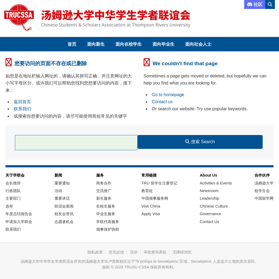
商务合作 (103, 183)
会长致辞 (13, 183)
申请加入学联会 (18, 222)
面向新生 (96, 44)
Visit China (150, 206)
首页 (72, 44)
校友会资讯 (64, 214)
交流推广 (103, 191)
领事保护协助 (107, 229)
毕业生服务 (105, 214)
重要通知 (62, 183)
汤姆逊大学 (264, 183)
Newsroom (209, 191)
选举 (9, 206)
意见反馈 (116, 252)
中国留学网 (264, 198)
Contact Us (209, 222)
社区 (254, 4)
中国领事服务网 (154, 198)
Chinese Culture (214, 206)
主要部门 (13, 198)
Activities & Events (216, 183)
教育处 (147, 191)
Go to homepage (168, 94)
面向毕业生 (163, 44)
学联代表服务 (107, 222)
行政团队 (13, 191)
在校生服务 (105, 206)
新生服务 (103, 198)
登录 (134, 252)
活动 (58, 191)
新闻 (58, 175)
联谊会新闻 (64, 206)
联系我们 (22, 108)
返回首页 (22, 101)
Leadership (209, 198)
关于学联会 (15, 175)
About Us (208, 175)
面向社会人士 (198, 44)
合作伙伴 (262, 175)
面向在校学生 (129, 44)
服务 (100, 175)
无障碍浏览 (182, 252)
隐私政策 (95, 252)
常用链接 (149, 175)
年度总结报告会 (18, 214)
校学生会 (262, 191)
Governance (210, 214)
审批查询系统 (155, 252)
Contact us (162, 101)
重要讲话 (62, 198)
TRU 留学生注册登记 (159, 183)
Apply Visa (150, 214)
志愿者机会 (64, 222)
